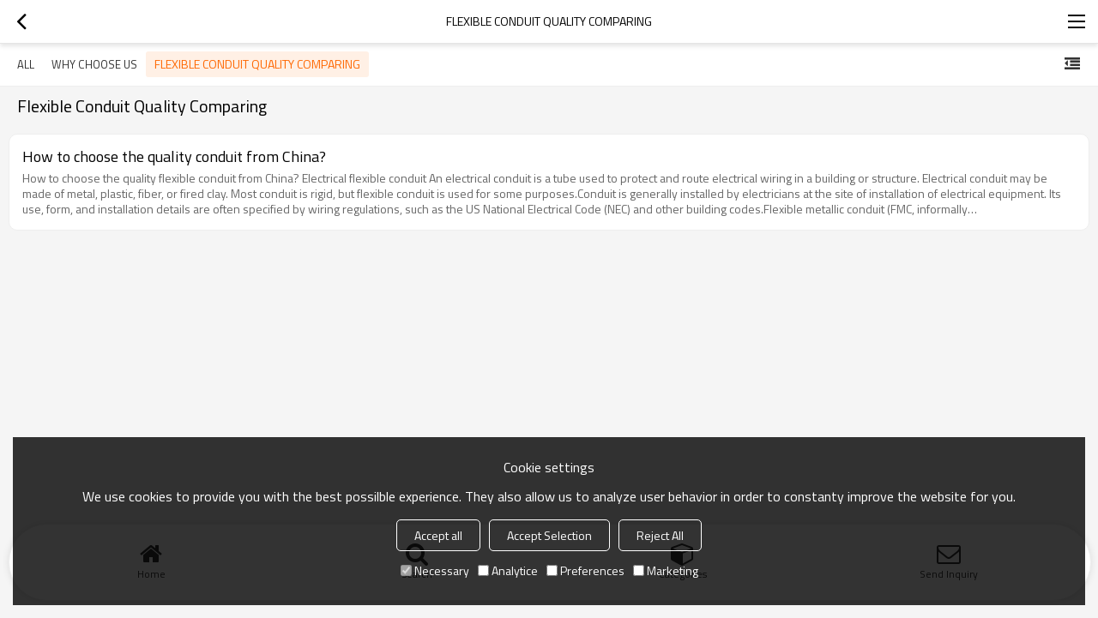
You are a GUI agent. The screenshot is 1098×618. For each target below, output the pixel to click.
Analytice (508, 570)
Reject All (660, 535)
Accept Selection (549, 535)
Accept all (438, 535)
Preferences (585, 570)
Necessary (435, 570)
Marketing (665, 570)
